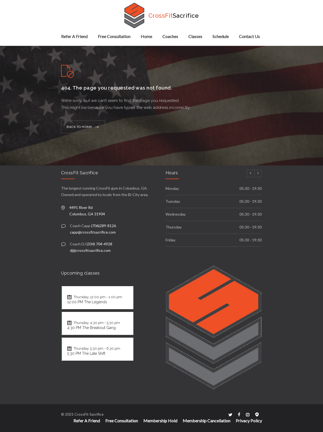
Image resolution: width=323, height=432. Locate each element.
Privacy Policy (249, 420)
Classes (195, 36)
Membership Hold (160, 420)
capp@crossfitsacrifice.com (93, 232)
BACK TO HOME (79, 127)
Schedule (220, 36)
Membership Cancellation (206, 420)
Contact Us (249, 36)
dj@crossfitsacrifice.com (90, 250)
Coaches (170, 36)
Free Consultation (114, 36)
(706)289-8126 (103, 225)
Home (146, 36)
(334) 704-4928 (99, 244)
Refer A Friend (74, 36)
